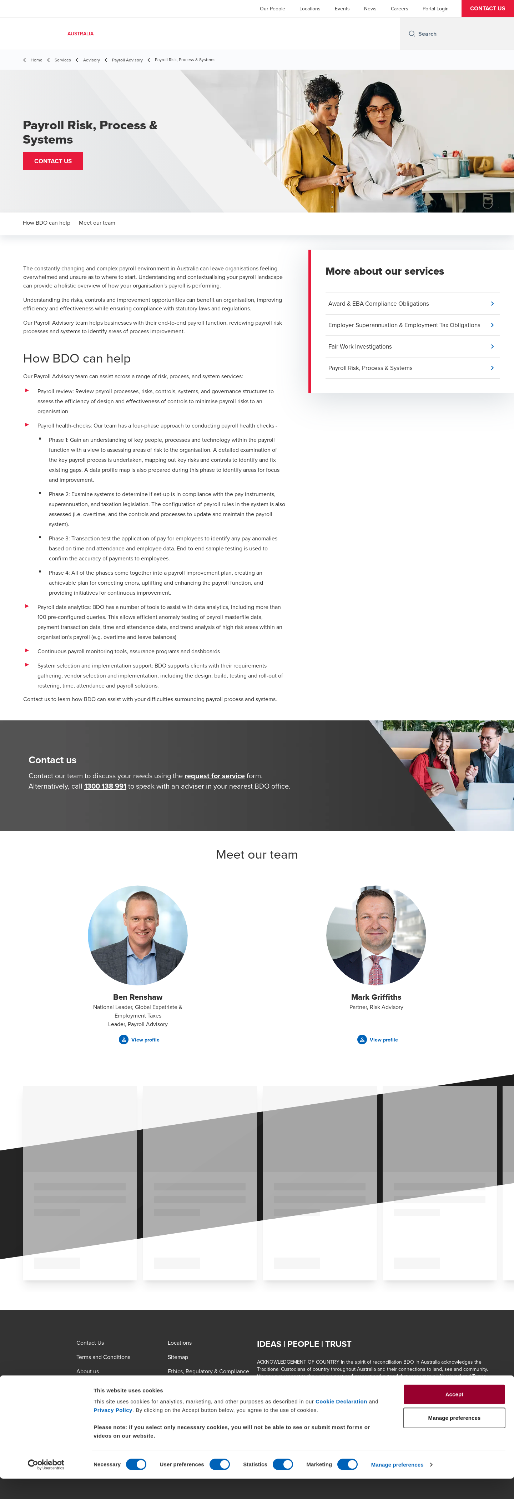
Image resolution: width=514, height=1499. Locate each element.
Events (342, 8)
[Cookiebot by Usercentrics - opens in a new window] (46, 1485)
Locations (310, 8)
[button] (488, 8)
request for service (215, 775)
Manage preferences (397, 1485)
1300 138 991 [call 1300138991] (105, 786)
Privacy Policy (113, 1430)
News (370, 8)
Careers (399, 8)
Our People (272, 8)
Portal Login (436, 8)
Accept (454, 1414)
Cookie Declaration (341, 1422)
